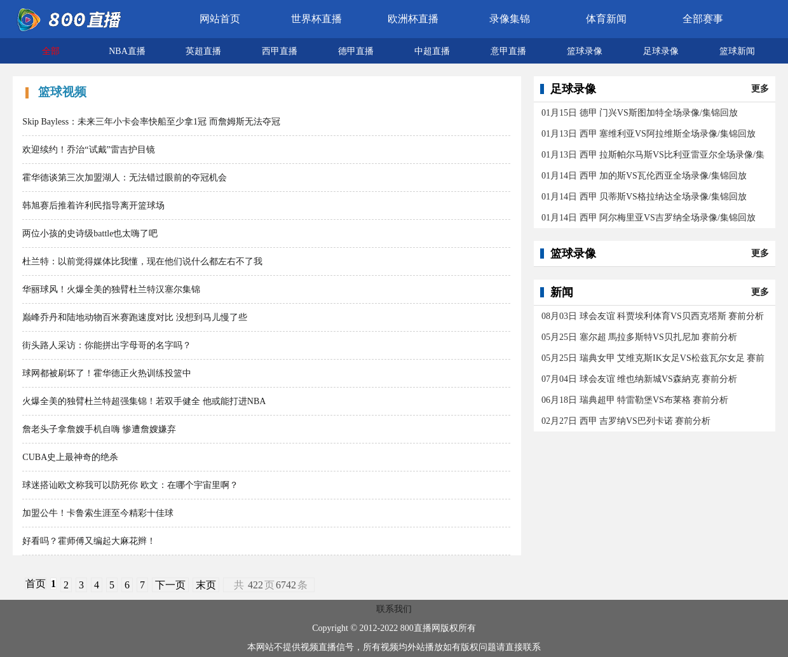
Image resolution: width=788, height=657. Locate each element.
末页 (206, 584)
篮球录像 (584, 51)
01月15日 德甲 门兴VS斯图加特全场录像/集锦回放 (639, 113)
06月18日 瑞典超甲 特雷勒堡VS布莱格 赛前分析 (634, 400)
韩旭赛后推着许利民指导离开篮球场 (93, 205)
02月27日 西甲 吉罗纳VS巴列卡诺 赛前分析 (625, 421)
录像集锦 (509, 18)
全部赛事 (703, 18)
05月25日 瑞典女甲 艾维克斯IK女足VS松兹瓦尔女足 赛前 (652, 358)
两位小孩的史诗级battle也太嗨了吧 (90, 233)
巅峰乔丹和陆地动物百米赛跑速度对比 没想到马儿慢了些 (134, 317)
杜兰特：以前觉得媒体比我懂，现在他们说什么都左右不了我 (142, 261)
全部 (51, 51)
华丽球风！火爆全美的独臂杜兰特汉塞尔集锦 (111, 289)
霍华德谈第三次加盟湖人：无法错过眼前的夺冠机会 (124, 177)
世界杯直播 (316, 18)
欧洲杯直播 (413, 18)
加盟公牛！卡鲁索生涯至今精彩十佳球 (97, 513)
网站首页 (220, 18)
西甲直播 (279, 51)
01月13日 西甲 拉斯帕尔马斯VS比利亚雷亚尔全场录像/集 (652, 154)
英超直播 (203, 51)
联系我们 (394, 609)
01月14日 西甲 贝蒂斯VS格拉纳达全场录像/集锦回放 (644, 196)
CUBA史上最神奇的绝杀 (70, 457)
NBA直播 (127, 51)
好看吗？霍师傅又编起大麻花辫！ (89, 541)
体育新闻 (606, 18)
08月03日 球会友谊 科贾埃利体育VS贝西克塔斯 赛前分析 (652, 316)
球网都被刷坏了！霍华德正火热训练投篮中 (106, 373)
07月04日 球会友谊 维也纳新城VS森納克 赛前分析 (639, 379)
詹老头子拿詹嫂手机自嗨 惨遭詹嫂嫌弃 (99, 429)
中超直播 (432, 51)
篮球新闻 (737, 51)
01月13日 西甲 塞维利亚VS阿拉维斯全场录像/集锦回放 (648, 134)
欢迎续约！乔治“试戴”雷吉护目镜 (88, 149)
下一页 (170, 584)
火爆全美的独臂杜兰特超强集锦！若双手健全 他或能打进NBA (144, 401)
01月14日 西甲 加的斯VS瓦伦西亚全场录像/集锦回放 (644, 175)
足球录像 (661, 51)
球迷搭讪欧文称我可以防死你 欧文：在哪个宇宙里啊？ (130, 485)
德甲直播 (356, 51)
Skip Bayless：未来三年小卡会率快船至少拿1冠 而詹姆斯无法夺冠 (151, 121)
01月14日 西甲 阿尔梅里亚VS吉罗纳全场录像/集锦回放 (648, 217)
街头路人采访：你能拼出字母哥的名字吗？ (106, 345)
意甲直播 (508, 51)
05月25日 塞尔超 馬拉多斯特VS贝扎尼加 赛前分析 (639, 337)
